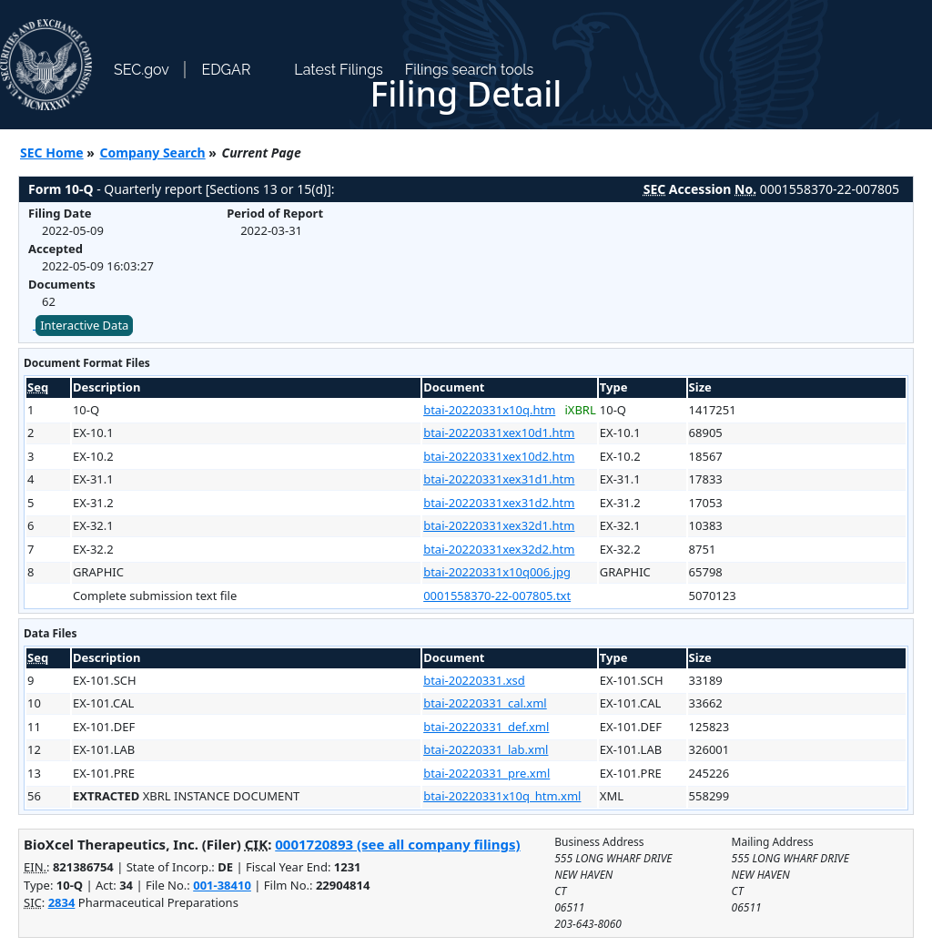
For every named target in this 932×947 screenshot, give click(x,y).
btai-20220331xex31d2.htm (498, 502)
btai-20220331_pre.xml (486, 773)
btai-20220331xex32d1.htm (498, 525)
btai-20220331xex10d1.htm (498, 432)
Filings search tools (469, 69)
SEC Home (52, 152)
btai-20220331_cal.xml (485, 703)
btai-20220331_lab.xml (485, 749)
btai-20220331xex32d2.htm (498, 549)
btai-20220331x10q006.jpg (497, 572)
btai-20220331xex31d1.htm (498, 479)
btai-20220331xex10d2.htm (498, 456)
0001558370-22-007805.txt (497, 595)
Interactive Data (84, 325)
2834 (62, 902)
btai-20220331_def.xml (486, 726)
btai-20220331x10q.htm (489, 410)
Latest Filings (338, 69)
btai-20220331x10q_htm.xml (502, 796)
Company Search (153, 152)
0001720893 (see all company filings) (397, 844)
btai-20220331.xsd (474, 680)
